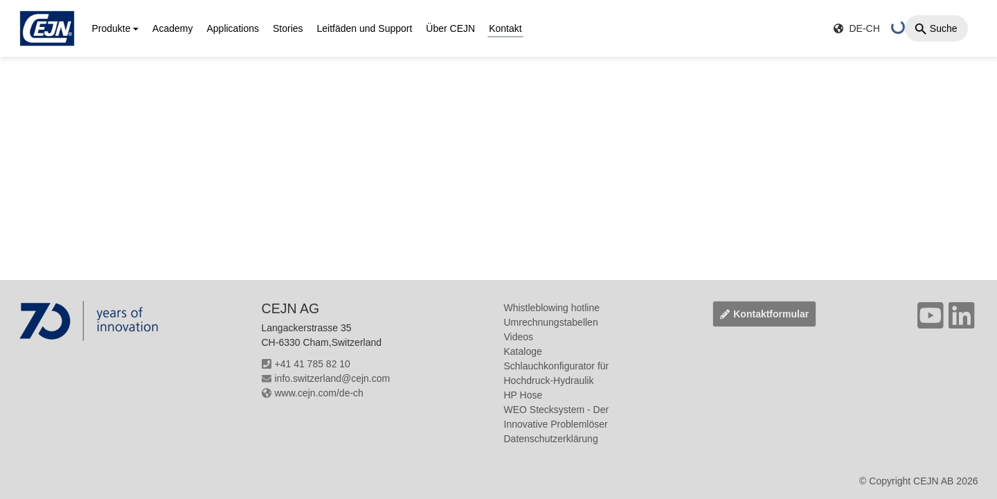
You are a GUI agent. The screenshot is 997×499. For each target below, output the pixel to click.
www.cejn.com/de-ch (312, 393)
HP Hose (523, 395)
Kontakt (505, 28)
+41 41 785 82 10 (306, 363)
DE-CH (857, 28)
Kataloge (523, 351)
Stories (288, 28)
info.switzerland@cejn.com (326, 378)
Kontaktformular (764, 313)
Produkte (111, 28)
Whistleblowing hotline (552, 307)
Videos (519, 336)
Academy (172, 28)
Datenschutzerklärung (551, 438)
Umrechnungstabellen (551, 322)
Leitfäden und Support (365, 28)
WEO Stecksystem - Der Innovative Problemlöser (556, 417)
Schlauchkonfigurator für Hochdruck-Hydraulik (556, 373)
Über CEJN (450, 28)
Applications (232, 28)
